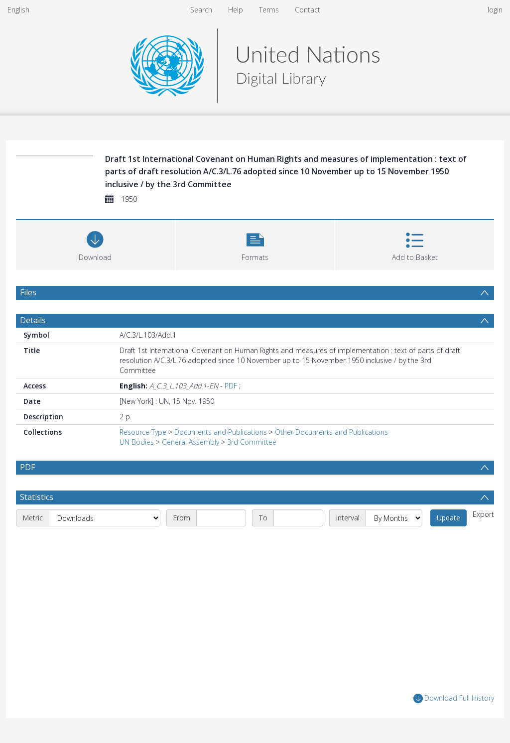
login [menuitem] (495, 9)
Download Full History (453, 698)
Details (33, 320)
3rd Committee (251, 442)
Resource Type (143, 432)
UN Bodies (137, 442)
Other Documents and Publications (331, 432)
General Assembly (190, 442)
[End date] (298, 517)
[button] (255, 243)
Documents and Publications (220, 432)
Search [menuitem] (201, 9)
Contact (307, 9)
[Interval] (394, 517)
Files (28, 292)
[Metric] (104, 517)
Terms (269, 9)
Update (448, 517)
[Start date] (221, 517)
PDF (231, 385)
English (18, 9)
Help (235, 9)
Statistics (36, 497)
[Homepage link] (255, 63)
